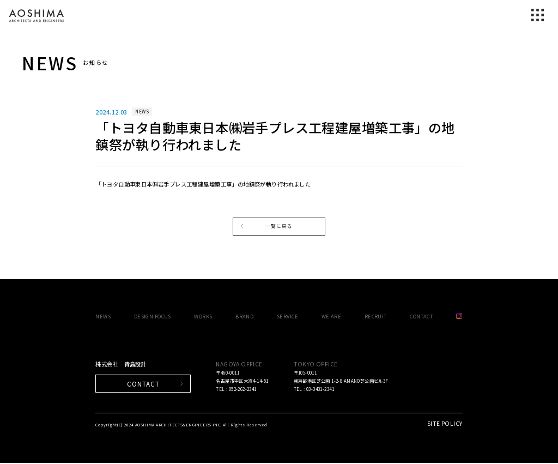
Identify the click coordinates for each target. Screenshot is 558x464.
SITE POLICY (445, 424)
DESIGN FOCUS (152, 317)
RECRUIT (376, 317)
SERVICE (287, 317)
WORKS (203, 317)
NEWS (103, 317)
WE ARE (332, 317)
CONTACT (421, 317)
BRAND (244, 317)
